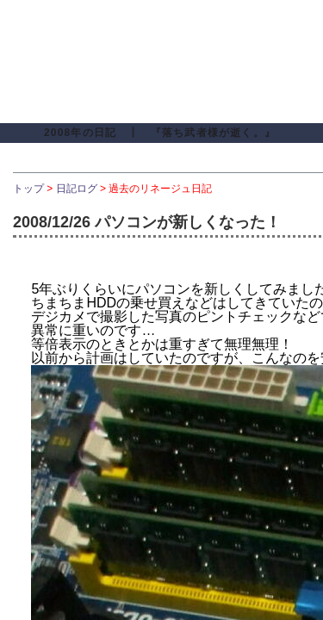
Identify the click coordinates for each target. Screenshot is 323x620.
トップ (28, 189)
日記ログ (76, 189)
